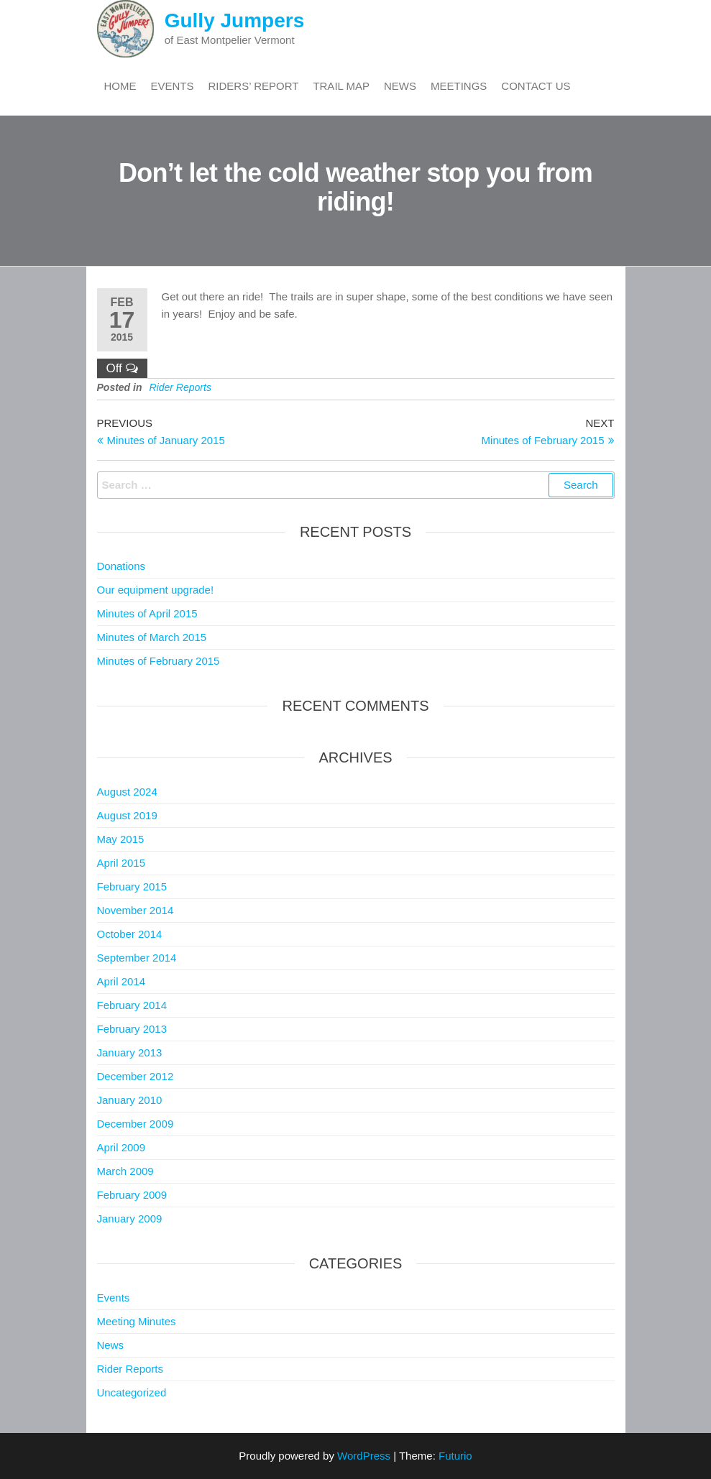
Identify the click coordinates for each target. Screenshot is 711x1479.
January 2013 (129, 1052)
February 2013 (132, 1029)
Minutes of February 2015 (158, 661)
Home (120, 86)
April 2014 (121, 981)
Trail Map (341, 86)
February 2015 (132, 886)
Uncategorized (132, 1392)
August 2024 (127, 791)
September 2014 (137, 958)
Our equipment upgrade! (155, 590)
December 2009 (135, 1124)
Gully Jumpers (235, 20)
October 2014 (129, 934)
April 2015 (121, 863)
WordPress (363, 1456)
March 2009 (125, 1171)
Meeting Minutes (136, 1321)
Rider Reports (180, 387)
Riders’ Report (253, 86)
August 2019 (127, 815)
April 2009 (121, 1147)
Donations (121, 566)
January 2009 (129, 1218)
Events (172, 86)
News (400, 86)
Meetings (459, 86)
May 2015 (121, 839)
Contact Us (535, 86)
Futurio (455, 1456)
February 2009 (132, 1195)
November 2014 (135, 910)
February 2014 (132, 1005)
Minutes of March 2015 (152, 637)
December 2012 (135, 1076)
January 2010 (129, 1100)
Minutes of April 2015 (147, 613)
